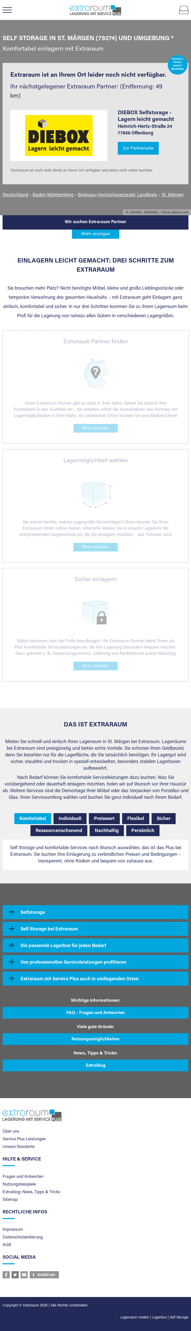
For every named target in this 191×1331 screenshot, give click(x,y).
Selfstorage (32, 913)
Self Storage (179, 1317)
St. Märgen (172, 195)
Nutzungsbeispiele (19, 1184)
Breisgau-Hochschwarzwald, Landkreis (117, 195)
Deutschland (15, 195)
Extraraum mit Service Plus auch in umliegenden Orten (79, 979)
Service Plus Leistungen (24, 1139)
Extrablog (95, 1066)
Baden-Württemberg (53, 195)
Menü (10, 10)
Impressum (13, 1230)
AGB (7, 1245)
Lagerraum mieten (134, 1317)
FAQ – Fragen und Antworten (95, 1013)
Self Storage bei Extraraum (49, 929)
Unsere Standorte (19, 1147)
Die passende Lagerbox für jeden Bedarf (63, 946)
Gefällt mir (46, 1275)
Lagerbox (159, 1317)
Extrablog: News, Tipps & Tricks (31, 1192)
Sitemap (10, 1200)
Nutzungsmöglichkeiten (95, 1039)
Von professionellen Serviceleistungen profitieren (73, 962)
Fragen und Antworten (23, 1177)
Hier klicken (177, 69)
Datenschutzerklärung (23, 1237)
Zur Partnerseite (138, 148)
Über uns (11, 1132)
